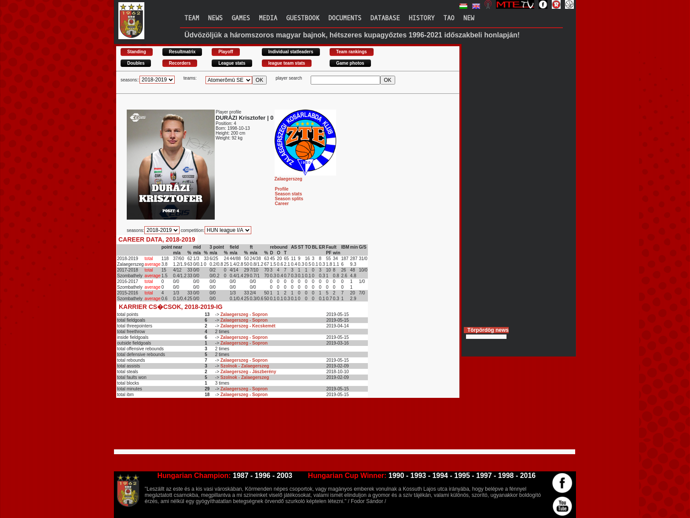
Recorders (180, 63)
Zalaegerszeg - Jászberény (248, 371)
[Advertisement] (276, 427)
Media (268, 18)
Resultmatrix (182, 51)
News (215, 18)
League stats (231, 63)
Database (385, 18)
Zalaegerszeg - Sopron (244, 314)
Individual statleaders (290, 51)
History (422, 18)
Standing (136, 51)
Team (191, 18)
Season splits (289, 198)
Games (240, 18)
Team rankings (351, 51)
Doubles (135, 63)
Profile (282, 189)
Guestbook (302, 18)
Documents (345, 18)
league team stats (286, 63)
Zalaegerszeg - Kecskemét (247, 325)
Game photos (350, 63)
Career (282, 203)
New (468, 18)
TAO (449, 18)
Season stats (288, 193)
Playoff (225, 51)
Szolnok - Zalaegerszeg (244, 366)
